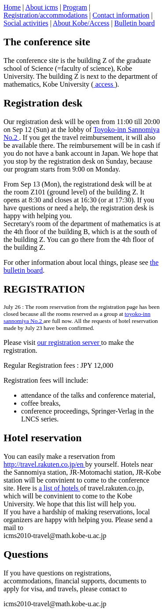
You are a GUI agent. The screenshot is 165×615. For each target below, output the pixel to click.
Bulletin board (134, 23)
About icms (41, 7)
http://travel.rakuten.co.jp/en (44, 464)
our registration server (69, 342)
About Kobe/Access (81, 23)
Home (12, 7)
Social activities (26, 23)
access (104, 84)
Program (75, 7)
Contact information (120, 15)
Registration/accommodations (46, 15)
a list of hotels (59, 488)
